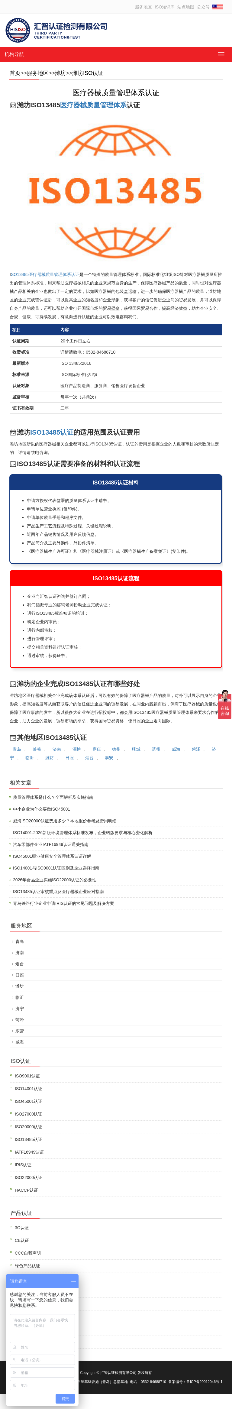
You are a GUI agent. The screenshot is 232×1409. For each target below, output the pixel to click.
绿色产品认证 (27, 1265)
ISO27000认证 (28, 1114)
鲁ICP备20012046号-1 (204, 1382)
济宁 (19, 1008)
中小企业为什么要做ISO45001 (41, 809)
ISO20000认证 (28, 1126)
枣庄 (96, 749)
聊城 (136, 749)
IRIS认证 (23, 1164)
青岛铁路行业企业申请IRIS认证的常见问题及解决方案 (63, 903)
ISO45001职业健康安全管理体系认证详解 (52, 856)
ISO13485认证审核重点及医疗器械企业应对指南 (58, 891)
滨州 (156, 749)
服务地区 (143, 7)
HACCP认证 (26, 1190)
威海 (176, 749)
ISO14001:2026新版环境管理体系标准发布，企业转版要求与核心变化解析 (83, 832)
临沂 (29, 757)
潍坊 (60, 73)
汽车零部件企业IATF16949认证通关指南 (51, 844)
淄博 (76, 749)
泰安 (109, 757)
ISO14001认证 (28, 1088)
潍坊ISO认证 (87, 73)
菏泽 (196, 749)
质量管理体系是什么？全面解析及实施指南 (53, 797)
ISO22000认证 (28, 1177)
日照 (69, 757)
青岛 (17, 749)
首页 (15, 73)
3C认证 (22, 1227)
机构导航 (14, 54)
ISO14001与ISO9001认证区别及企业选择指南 (56, 868)
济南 (57, 749)
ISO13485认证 (51, 432)
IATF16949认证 (29, 1152)
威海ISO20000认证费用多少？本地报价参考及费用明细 (65, 820)
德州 (116, 749)
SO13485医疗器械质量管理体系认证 (45, 274)
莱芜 (37, 749)
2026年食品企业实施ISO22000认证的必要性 (54, 879)
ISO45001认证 (28, 1101)
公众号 (203, 7)
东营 (19, 1030)
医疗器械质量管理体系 (93, 105)
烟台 (89, 757)
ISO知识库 (165, 7)
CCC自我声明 (28, 1253)
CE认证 (22, 1240)
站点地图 (185, 7)
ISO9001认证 (27, 1076)
